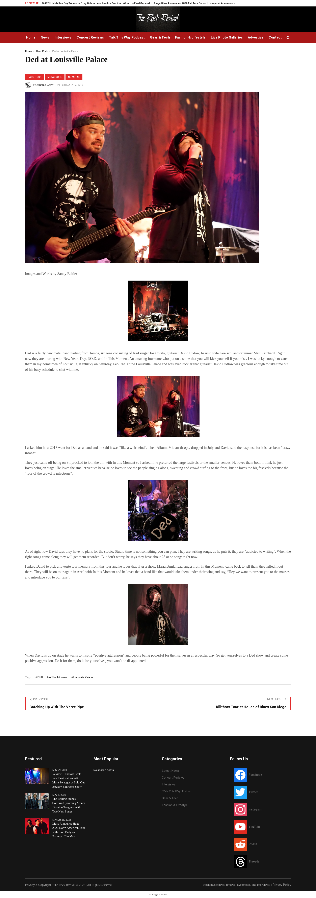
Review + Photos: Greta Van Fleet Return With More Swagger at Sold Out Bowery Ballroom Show (68, 780)
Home (28, 51)
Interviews (168, 784)
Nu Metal (74, 77)
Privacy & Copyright (38, 885)
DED (40, 677)
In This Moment (58, 677)
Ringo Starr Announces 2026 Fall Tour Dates (188, 3)
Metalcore (55, 77)
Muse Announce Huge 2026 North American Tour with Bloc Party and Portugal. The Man (68, 830)
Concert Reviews (173, 777)
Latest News (170, 771)
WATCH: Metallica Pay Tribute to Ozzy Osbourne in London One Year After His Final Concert (104, 3)
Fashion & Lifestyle (175, 805)
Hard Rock (42, 51)
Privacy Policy (281, 884)
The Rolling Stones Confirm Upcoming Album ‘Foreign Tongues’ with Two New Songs (68, 805)
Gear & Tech (170, 798)
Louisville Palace (83, 677)
